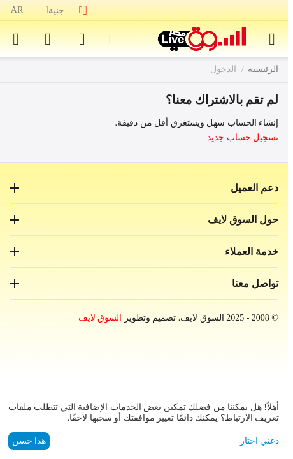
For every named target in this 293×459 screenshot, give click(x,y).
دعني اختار (260, 441)
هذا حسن (29, 441)
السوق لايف (100, 318)
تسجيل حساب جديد (242, 137)
